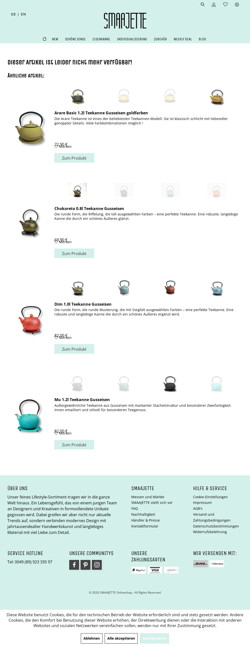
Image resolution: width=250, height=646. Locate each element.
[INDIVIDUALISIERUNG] (132, 39)
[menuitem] (237, 4)
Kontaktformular (144, 526)
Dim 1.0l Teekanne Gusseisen (83, 303)
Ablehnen (91, 638)
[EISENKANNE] (101, 39)
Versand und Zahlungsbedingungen (212, 517)
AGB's (197, 508)
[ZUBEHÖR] (160, 39)
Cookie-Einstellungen (210, 497)
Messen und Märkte (147, 497)
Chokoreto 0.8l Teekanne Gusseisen (89, 208)
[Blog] (202, 39)
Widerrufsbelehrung (210, 531)
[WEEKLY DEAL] (182, 39)
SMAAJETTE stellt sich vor (152, 502)
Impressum (202, 502)
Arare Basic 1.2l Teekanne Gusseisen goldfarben (101, 112)
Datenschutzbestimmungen (216, 526)
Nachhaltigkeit (143, 514)
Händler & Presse (145, 520)
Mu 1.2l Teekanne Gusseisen (82, 399)
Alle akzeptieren (121, 638)
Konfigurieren (154, 638)
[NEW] (55, 39)
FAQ (134, 508)
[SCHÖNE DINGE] (75, 39)
